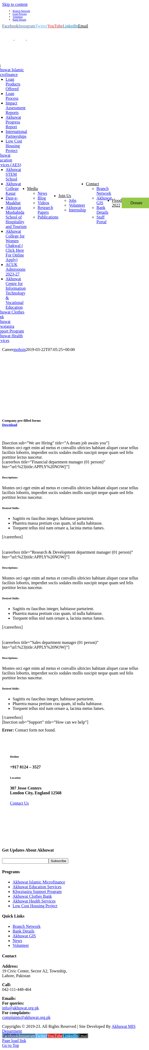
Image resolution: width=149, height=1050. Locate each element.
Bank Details (23, 931)
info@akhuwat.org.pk (20, 1008)
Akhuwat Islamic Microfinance (39, 882)
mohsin (19, 349)
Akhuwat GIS (24, 936)
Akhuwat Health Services (34, 901)
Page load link (14, 1040)
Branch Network (26, 926)
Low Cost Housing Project (35, 906)
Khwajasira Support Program (37, 891)
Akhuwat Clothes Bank (32, 896)
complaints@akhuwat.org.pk (26, 1017)
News (17, 940)
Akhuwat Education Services (37, 887)
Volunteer (21, 945)
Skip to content (15, 4)
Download (9, 425)
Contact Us (19, 803)
